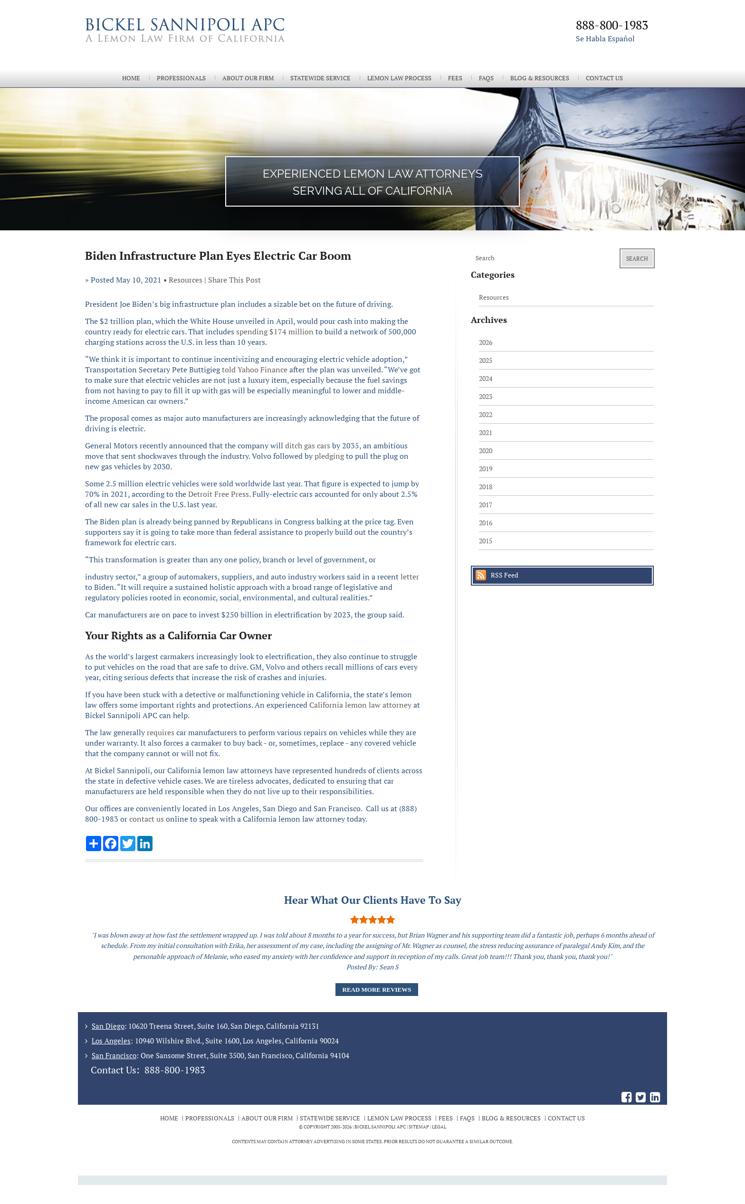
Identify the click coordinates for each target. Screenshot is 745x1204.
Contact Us (604, 78)
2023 (485, 396)
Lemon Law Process (399, 78)
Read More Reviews (376, 989)
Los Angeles (111, 1040)
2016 (485, 522)
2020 (485, 450)
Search (637, 258)
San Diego (108, 1026)
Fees (455, 78)
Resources (185, 280)
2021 (485, 432)
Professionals (181, 78)
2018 (485, 486)
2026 (485, 342)
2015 (485, 540)
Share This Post (234, 280)
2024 (485, 378)
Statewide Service (320, 78)
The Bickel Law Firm (225, 42)
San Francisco (114, 1055)
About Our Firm (248, 78)
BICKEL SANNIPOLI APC (380, 1127)
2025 (485, 360)
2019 (485, 468)
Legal (439, 1127)
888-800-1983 (174, 1069)
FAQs (486, 78)
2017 (485, 504)
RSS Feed (504, 574)
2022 (485, 414)
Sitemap (419, 1127)
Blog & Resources (539, 78)
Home (131, 78)
